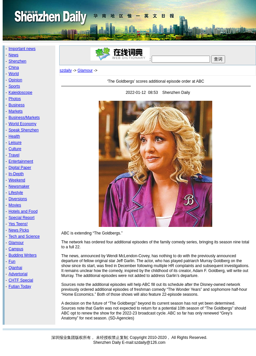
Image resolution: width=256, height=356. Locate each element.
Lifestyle (16, 192)
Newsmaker (19, 186)
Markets (16, 111)
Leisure (15, 142)
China (14, 67)
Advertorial (18, 274)
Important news (22, 48)
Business (17, 105)
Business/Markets (24, 117)
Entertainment (21, 161)
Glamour (16, 242)
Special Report (22, 217)
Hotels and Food (23, 211)
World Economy (22, 124)
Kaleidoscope (20, 92)
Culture (15, 149)
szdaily (66, 70)
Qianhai (15, 267)
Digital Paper (20, 167)
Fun (12, 261)
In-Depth (16, 174)
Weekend (17, 180)
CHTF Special (21, 280)
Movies (15, 205)
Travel (14, 155)
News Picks (19, 230)
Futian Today (20, 286)
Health (14, 136)
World (14, 73)
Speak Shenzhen (23, 130)
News (13, 55)
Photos (15, 98)
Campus (16, 249)
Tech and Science (24, 236)
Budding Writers (23, 255)
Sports (14, 86)
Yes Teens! (18, 224)
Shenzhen (17, 61)
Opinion (15, 80)
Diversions (18, 199)
